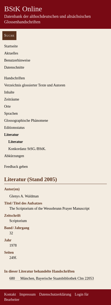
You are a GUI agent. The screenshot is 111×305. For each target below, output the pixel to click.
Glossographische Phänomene (26, 121)
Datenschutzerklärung (55, 294)
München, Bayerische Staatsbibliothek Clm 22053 (51, 278)
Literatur (11, 135)
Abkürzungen (14, 156)
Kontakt (10, 294)
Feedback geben (16, 167)
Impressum (28, 294)
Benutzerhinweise (17, 60)
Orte (7, 106)
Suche (9, 35)
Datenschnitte (14, 67)
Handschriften (14, 78)
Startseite (11, 46)
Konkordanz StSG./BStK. (27, 149)
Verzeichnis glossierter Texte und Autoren (34, 85)
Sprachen (11, 113)
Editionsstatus (14, 128)
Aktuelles (11, 53)
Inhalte (9, 92)
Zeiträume (11, 99)
